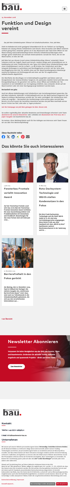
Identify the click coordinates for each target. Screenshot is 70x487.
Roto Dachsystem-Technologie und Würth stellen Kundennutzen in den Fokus (51, 197)
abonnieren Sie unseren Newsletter (14, 115)
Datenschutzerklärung (9, 480)
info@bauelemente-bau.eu (17, 435)
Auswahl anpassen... (8, 484)
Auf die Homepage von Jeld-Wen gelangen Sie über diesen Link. (24, 107)
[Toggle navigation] (64, 9)
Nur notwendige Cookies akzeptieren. (43, 484)
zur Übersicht (7, 319)
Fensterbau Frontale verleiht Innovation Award (16, 193)
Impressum (20, 480)
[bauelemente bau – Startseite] (11, 413)
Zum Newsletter (16, 366)
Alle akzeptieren (62, 484)
